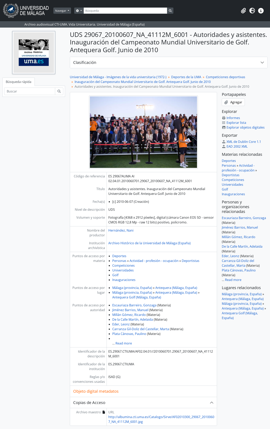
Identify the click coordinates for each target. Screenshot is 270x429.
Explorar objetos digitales (243, 127)
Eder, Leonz (121, 324)
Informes (231, 118)
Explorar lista (234, 122)
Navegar (61, 11)
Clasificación (84, 62)
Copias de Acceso (89, 402)
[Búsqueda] (125, 11)
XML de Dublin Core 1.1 (241, 141)
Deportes (119, 256)
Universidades (123, 270)
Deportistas (190, 261)
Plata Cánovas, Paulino (129, 334)
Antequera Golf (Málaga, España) (136, 297)
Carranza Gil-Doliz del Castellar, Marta (140, 329)
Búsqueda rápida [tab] (18, 82)
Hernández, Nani (121, 230)
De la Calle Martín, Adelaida (132, 319)
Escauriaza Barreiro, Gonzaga (134, 305)
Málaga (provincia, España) (132, 288)
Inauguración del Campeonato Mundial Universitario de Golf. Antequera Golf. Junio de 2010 (143, 82)
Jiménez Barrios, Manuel (130, 310)
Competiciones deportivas (225, 77)
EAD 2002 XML (235, 146)
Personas (119, 261)
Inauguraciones (123, 280)
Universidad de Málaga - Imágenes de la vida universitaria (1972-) (118, 77)
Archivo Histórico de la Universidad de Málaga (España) (149, 243)
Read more (123, 343)
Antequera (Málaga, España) (176, 288)
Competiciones (123, 265)
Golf (115, 275)
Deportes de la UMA (186, 77)
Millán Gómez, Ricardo (129, 315)
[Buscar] (29, 91)
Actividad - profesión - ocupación (154, 261)
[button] (243, 10)
